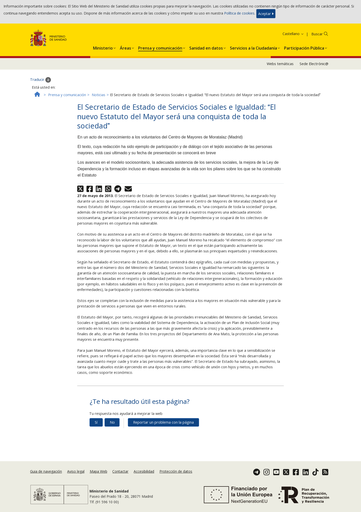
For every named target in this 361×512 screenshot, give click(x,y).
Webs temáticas (280, 63)
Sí (96, 422)
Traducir (40, 80)
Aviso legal (75, 471)
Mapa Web (98, 471)
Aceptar (266, 13)
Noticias (98, 94)
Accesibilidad (144, 471)
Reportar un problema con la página (163, 422)
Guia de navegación (46, 471)
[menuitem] (102, 47)
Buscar (317, 34)
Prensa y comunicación (67, 94)
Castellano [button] (293, 33)
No (112, 422)
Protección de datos (175, 471)
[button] (102, 47)
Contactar (120, 471)
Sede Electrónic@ (314, 63)
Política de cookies (239, 13)
